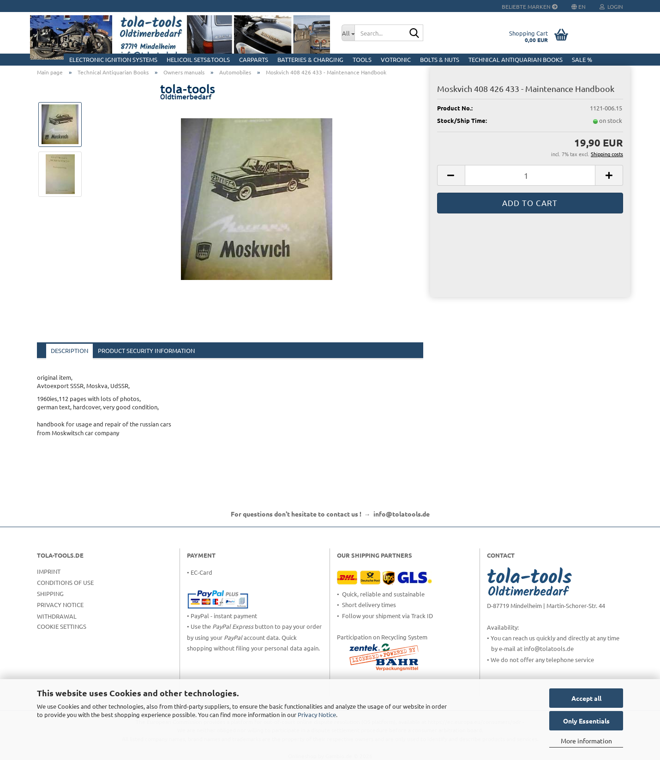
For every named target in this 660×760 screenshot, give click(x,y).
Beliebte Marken (530, 6)
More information (586, 740)
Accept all (586, 698)
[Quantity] (530, 175)
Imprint (48, 571)
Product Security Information (146, 350)
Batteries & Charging (310, 59)
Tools (362, 59)
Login (611, 6)
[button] (451, 175)
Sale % (582, 59)
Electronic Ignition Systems (113, 59)
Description (69, 350)
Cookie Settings (61, 626)
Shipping (50, 593)
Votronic (396, 59)
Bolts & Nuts (439, 59)
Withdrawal (57, 616)
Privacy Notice (317, 714)
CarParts (253, 59)
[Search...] (348, 32)
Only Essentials (586, 721)
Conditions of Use (65, 582)
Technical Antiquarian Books (515, 59)
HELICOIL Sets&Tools (198, 59)
